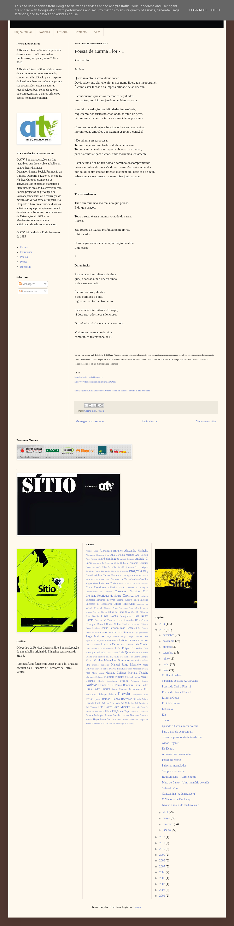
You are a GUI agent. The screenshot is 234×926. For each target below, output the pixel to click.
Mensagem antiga (206, 421)
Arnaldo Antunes (125, 567)
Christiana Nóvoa (140, 583)
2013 (162, 630)
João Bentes (127, 628)
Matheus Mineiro (114, 676)
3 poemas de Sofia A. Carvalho (180, 680)
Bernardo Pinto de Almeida (114, 571)
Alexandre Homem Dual (97, 555)
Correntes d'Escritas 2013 (131, 591)
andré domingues (108, 558)
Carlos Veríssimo (102, 579)
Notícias (44, 32)
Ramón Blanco (111, 698)
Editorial (90, 599)
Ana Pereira (91, 559)
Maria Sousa (98, 673)
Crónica (128, 595)
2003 (162, 884)
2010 (162, 848)
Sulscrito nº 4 (169, 788)
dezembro (169, 635)
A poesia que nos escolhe (176, 754)
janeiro (167, 829)
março (167, 818)
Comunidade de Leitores (99, 591)
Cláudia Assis (116, 587)
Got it (215, 10)
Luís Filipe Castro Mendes (99, 648)
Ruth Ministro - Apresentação (179, 776)
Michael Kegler (132, 677)
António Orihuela (119, 563)
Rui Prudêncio (141, 703)
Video (95, 723)
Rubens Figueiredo (111, 703)
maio (166, 670)
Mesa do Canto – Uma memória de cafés (185, 782)
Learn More (198, 10)
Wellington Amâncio (125, 723)
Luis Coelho (141, 644)
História (62, 32)
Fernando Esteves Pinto (105, 608)
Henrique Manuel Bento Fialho (103, 624)
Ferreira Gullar (100, 612)
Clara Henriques (96, 587)
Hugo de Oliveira (139, 624)
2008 (162, 860)
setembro (168, 652)
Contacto (81, 32)
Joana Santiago (93, 628)
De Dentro (168, 748)
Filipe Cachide (132, 612)
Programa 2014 (140, 694)
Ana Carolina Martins (122, 554)
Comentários (28, 291)
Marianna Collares (94, 677)
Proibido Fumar (171, 703)
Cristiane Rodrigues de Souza (103, 595)
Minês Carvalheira (107, 681)
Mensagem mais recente (90, 421)
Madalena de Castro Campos (134, 656)
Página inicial (23, 32)
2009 (162, 854)
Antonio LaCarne (101, 563)
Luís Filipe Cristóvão (128, 648)
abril (166, 812)
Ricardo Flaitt (93, 703)
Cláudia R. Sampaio (137, 587)
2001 (162, 895)
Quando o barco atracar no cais (180, 726)
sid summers (98, 711)
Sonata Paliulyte (94, 715)
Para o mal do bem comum (177, 731)
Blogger (136, 907)
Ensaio (24, 247)
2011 (162, 843)
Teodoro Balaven (139, 715)
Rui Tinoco (91, 707)
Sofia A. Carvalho (139, 711)
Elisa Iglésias (141, 599)
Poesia (101, 410)
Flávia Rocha (109, 616)
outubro (167, 646)
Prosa (23, 261)
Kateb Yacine (111, 640)
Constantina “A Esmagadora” (179, 793)
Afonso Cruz (92, 550)
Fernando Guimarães (129, 608)
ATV (97, 32)
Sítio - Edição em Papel (117, 711)
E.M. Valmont (141, 596)
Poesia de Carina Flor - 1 (176, 692)
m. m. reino (112, 656)
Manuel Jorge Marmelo (126, 664)
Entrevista (26, 252)
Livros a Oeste (110, 644)
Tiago (165, 720)
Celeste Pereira (124, 583)
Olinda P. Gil (106, 685)
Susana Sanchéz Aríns (117, 715)
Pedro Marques (119, 689)
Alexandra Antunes (111, 550)
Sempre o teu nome (173, 771)
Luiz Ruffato (99, 656)
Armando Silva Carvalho (104, 567)
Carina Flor (90, 410)
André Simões (127, 559)
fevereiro (168, 824)
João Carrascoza (93, 632)
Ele (164, 714)
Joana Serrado (109, 628)
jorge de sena (142, 632)
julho (166, 658)
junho (166, 664)
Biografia (135, 571)
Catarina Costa (107, 583)
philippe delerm (107, 694)
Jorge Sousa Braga (116, 636)
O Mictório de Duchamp (176, 799)
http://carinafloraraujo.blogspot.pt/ (89, 377)
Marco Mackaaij (134, 668)
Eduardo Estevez (105, 599)
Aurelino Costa (93, 571)
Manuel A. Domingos (117, 660)
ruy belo (136, 707)
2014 (162, 624)
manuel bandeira (100, 664)
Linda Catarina (93, 644)
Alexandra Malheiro (136, 550)
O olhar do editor (172, 675)
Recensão (25, 266)
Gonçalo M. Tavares (105, 620)
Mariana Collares (116, 672)
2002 (162, 889)
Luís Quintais (127, 652)
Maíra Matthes (94, 660)
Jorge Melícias (95, 636)
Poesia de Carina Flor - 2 (176, 686)
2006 (162, 872)
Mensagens (27, 283)
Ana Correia (141, 554)
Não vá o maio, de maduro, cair (180, 805)
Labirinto (167, 709)
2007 (162, 866)
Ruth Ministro (121, 707)
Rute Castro (105, 707)
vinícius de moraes (107, 723)
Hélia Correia (141, 620)
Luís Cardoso (126, 644)
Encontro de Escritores (99, 603)
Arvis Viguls (141, 567)
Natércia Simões (139, 681)
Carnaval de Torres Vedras (125, 579)
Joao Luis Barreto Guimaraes (118, 632)
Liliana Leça (142, 640)
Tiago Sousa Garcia (103, 719)
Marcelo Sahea (102, 668)
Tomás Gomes (121, 719)
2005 (162, 878)
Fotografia (125, 616)
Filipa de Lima (116, 612)
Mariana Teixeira (138, 672)
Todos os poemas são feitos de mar (182, 737)
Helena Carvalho (125, 620)
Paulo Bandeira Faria (128, 685)
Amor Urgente (170, 743)
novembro (169, 641)
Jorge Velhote (135, 636)
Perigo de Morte (171, 759)
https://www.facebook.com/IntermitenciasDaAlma (95, 382)
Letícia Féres (127, 640)
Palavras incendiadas (174, 765)
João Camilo (142, 628)
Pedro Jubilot (102, 689)
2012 (162, 837)
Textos (89, 719)
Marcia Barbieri (117, 668)
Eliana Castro (124, 599)
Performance (135, 689)
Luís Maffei (112, 652)
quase (98, 699)
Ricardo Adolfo (140, 699)
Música (124, 680)
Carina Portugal (123, 575)
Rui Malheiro (127, 703)
